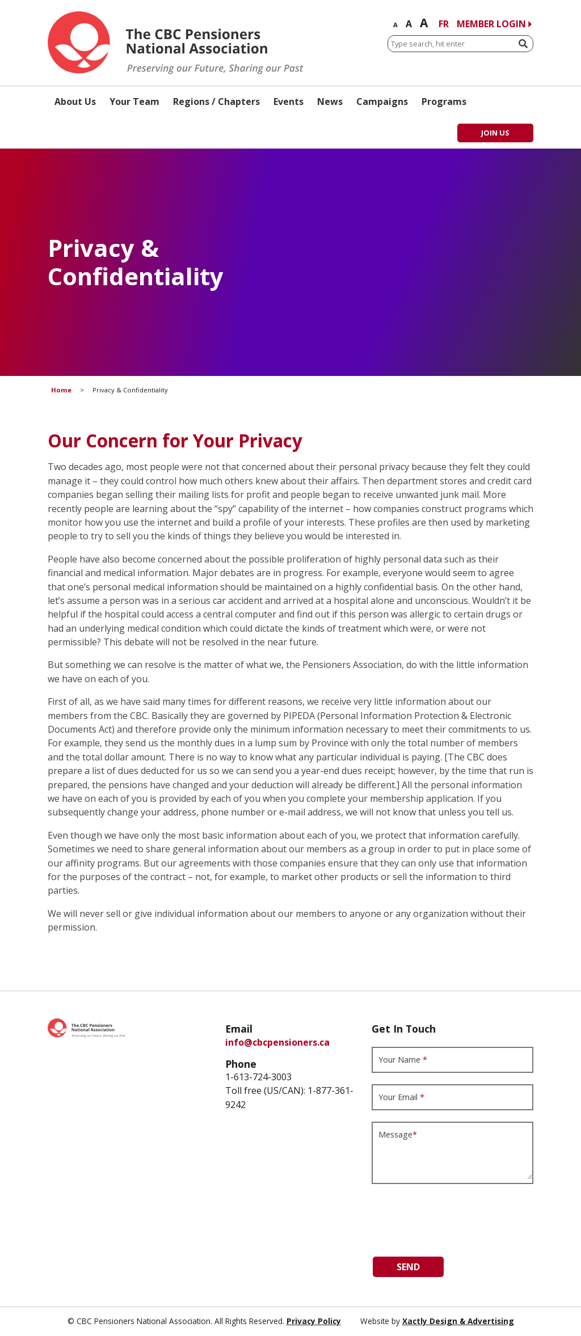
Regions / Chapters (216, 101)
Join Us (495, 133)
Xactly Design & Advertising (458, 1321)
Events (288, 101)
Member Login (491, 24)
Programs (444, 101)
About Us (75, 101)
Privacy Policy (314, 1321)
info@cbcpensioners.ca (277, 1042)
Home (61, 390)
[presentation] (458, 1217)
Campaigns (382, 101)
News (330, 101)
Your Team (134, 101)
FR (444, 24)
